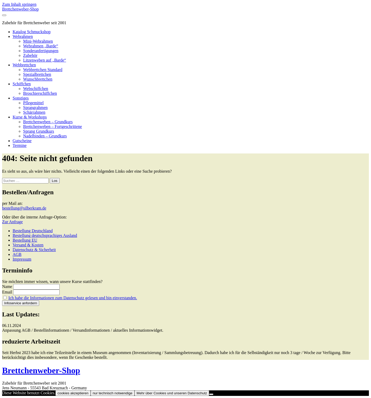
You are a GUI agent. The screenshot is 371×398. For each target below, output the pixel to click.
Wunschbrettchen (37, 79)
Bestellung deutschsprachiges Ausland (45, 235)
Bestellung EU (25, 240)
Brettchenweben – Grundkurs (48, 122)
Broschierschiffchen (40, 93)
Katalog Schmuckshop (31, 31)
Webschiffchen (35, 88)
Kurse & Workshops (30, 117)
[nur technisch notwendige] (211, 394)
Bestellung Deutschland (33, 230)
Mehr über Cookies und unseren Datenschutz (172, 393)
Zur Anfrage (12, 222)
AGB (17, 254)
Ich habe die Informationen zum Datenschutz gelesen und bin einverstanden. (72, 298)
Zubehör (30, 55)
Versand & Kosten (28, 245)
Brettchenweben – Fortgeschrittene (52, 126)
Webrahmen (23, 36)
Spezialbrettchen (37, 74)
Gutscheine (22, 140)
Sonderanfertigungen (40, 50)
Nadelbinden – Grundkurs (45, 136)
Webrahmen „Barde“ (40, 46)
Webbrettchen (24, 65)
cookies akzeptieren (73, 393)
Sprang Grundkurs (38, 131)
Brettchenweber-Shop (20, 9)
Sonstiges (21, 98)
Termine (20, 145)
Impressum (22, 259)
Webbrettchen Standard (42, 69)
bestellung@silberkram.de (24, 208)
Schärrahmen (34, 112)
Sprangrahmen (35, 107)
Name (7, 286)
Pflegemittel (33, 103)
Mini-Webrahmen (38, 41)
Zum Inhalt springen (19, 4)
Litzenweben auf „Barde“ (44, 60)
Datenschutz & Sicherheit (34, 249)
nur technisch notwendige (112, 393)
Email (7, 292)
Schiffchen (22, 84)
